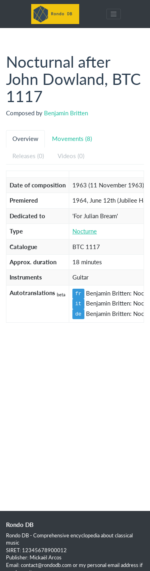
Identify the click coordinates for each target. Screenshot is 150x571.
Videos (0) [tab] (71, 155)
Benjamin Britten (66, 113)
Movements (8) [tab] (72, 138)
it (78, 303)
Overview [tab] (25, 138)
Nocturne (84, 231)
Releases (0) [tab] (28, 155)
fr (78, 293)
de (78, 314)
